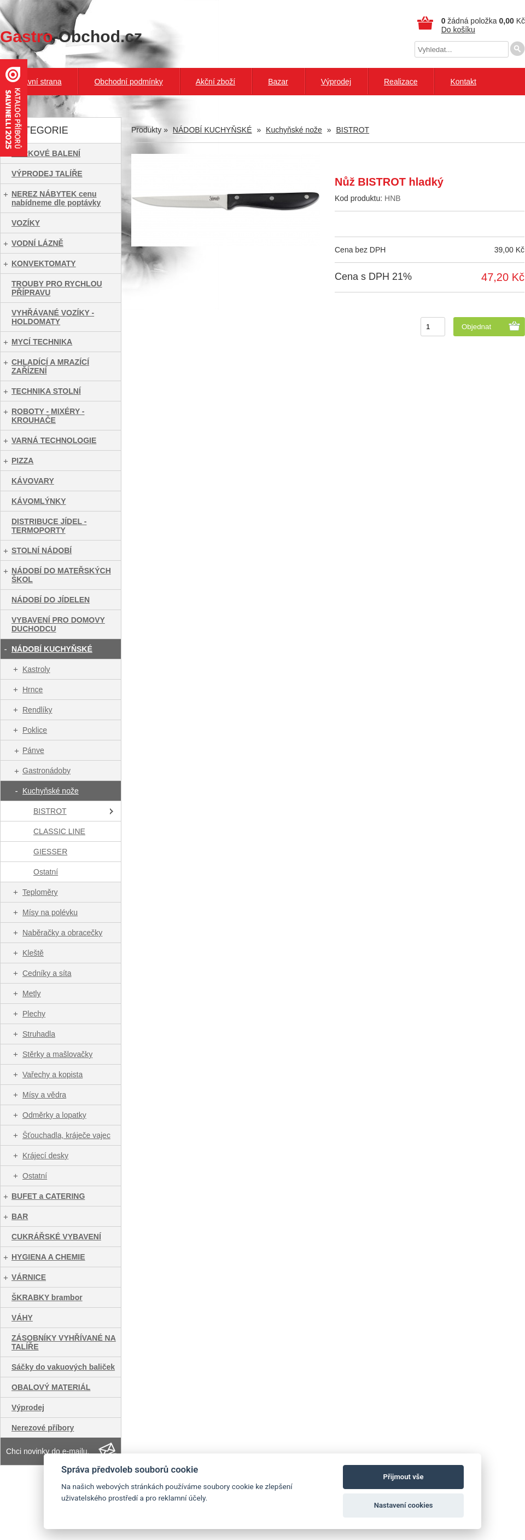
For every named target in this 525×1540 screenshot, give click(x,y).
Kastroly (36, 669)
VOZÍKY (25, 223)
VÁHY (22, 1317)
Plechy (33, 1013)
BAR (19, 1216)
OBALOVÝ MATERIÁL (50, 1387)
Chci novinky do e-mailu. (48, 1451)
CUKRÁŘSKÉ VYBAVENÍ (56, 1236)
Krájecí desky (45, 1155)
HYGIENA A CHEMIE (48, 1256)
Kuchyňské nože (50, 790)
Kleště (33, 953)
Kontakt (463, 81)
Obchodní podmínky (128, 81)
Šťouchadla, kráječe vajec (66, 1135)
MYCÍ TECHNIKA (41, 341)
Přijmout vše (403, 1477)
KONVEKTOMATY (43, 263)
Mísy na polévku (50, 912)
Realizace (400, 81)
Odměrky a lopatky (54, 1115)
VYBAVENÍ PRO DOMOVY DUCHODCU (58, 624)
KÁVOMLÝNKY (38, 501)
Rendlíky (37, 709)
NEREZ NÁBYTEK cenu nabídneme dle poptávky (56, 198)
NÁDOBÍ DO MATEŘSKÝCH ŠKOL (61, 575)
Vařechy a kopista (52, 1074)
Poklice (34, 730)
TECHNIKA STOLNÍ (46, 391)
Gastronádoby (46, 770)
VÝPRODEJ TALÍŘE (47, 173)
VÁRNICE (28, 1277)
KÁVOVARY (32, 480)
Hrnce (32, 689)
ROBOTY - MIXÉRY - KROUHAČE (48, 415)
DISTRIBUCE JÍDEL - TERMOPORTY (48, 526)
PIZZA (22, 460)
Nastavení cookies (403, 1505)
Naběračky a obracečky (62, 932)
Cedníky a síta (47, 973)
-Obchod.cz (71, 36)
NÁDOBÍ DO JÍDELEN (50, 599)
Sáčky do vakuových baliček (63, 1367)
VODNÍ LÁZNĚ (37, 243)
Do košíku (458, 29)
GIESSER (50, 851)
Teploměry (40, 892)
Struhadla (38, 1034)
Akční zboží (215, 81)
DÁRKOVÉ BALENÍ (45, 153)
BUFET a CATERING (48, 1196)
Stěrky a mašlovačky (57, 1054)
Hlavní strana (38, 81)
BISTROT (50, 811)
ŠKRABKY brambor (47, 1297)
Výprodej (336, 81)
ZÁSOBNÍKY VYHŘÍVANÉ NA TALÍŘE (63, 1342)
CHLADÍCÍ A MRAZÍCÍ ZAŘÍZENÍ (50, 366)
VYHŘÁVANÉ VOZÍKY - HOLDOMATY (52, 317)
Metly (31, 993)
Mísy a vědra (44, 1094)
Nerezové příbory (42, 1427)
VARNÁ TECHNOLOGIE (53, 440)
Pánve (33, 750)
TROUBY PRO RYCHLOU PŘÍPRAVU (56, 288)
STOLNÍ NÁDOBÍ (41, 550)
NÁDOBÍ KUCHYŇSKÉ (51, 649)
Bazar (278, 81)
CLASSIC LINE (59, 831)
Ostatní (45, 871)
